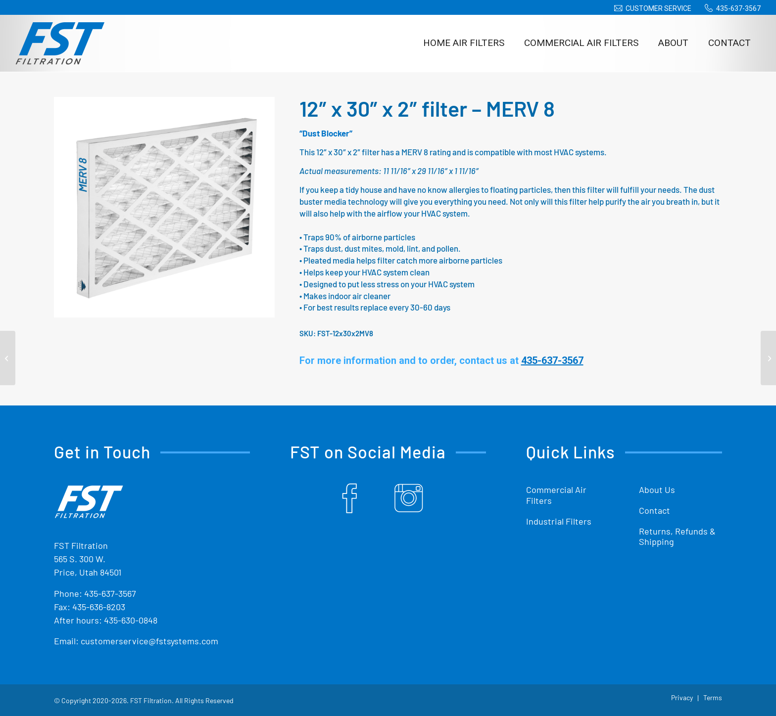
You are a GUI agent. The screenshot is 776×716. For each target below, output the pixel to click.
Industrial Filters (558, 521)
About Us (657, 489)
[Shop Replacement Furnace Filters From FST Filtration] (59, 43)
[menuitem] (651, 8)
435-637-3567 (738, 8)
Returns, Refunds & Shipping (677, 536)
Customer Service (658, 8)
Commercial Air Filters (556, 495)
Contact (654, 510)
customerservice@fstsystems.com (149, 640)
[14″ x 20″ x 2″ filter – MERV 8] (768, 358)
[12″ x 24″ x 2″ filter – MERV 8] (7, 358)
